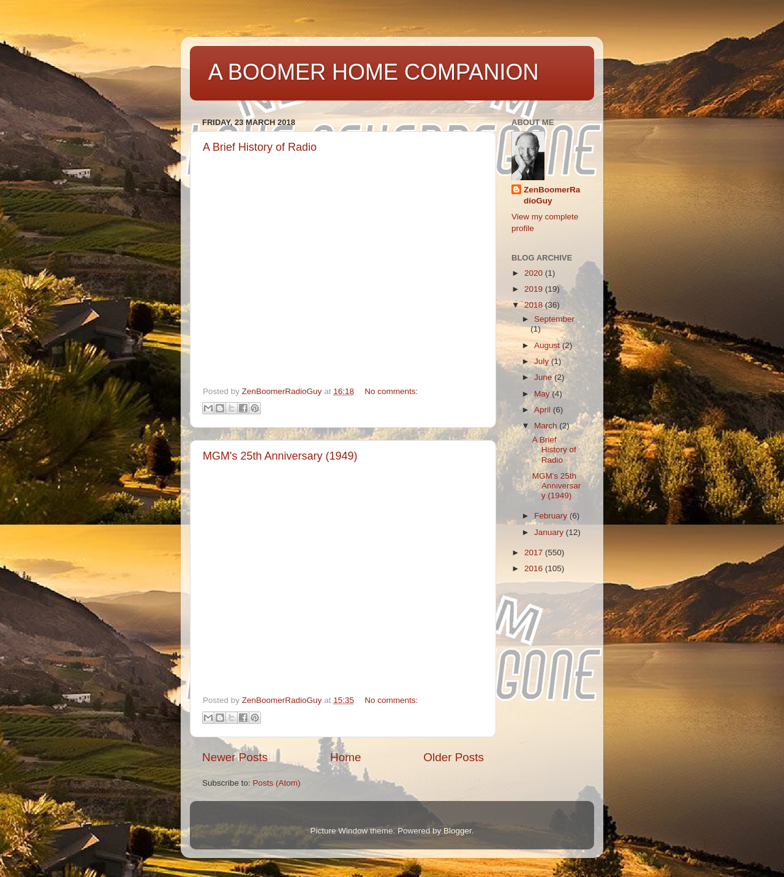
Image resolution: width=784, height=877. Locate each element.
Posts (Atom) (277, 783)
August (548, 345)
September (554, 319)
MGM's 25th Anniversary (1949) (280, 456)
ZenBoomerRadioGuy (552, 195)
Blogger (457, 830)
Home (345, 757)
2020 (534, 273)
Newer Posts (235, 757)
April (543, 409)
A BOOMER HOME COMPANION (373, 72)
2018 (534, 304)
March (546, 425)
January (550, 532)
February (552, 515)
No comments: (391, 391)
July (542, 361)
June (544, 377)
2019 (534, 289)
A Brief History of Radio (260, 147)
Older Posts (453, 757)
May (543, 393)
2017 (534, 552)
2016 (534, 568)
